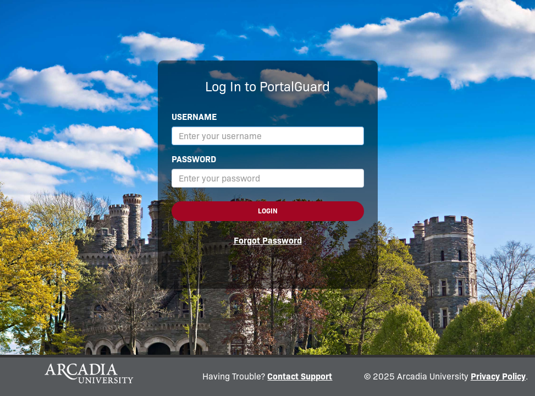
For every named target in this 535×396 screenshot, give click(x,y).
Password (194, 159)
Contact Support (299, 376)
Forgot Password (268, 240)
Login (268, 211)
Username (194, 117)
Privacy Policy (498, 376)
